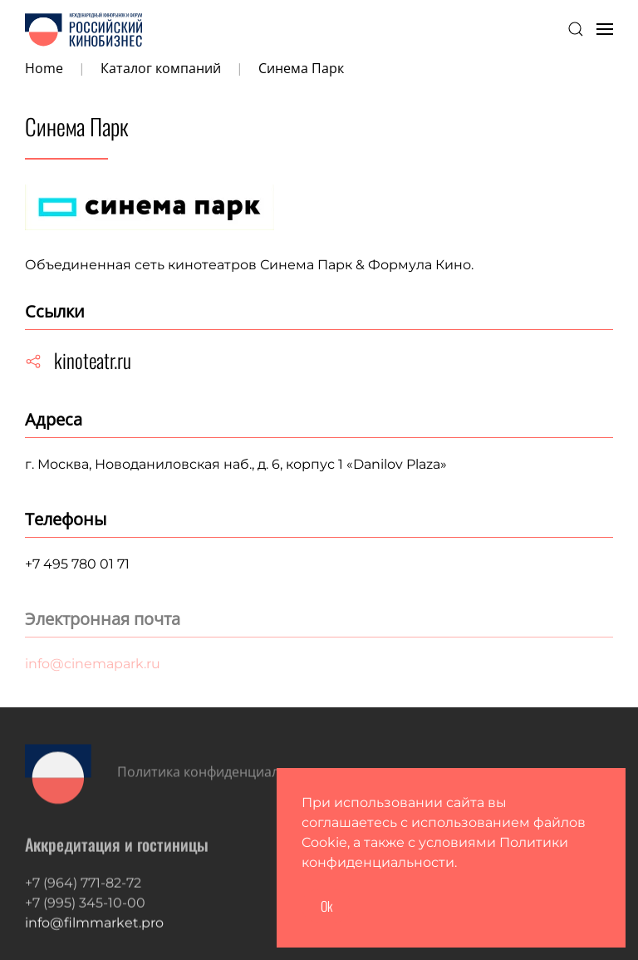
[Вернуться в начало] (83, 29)
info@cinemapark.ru (92, 664)
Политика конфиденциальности (221, 775)
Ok (326, 906)
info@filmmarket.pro (94, 935)
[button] (575, 29)
